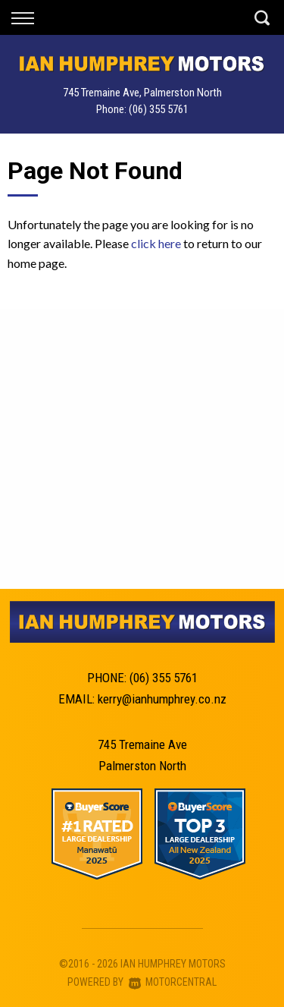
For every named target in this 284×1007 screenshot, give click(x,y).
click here (156, 243)
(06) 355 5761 (159, 109)
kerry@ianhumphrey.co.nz (162, 698)
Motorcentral (173, 982)
